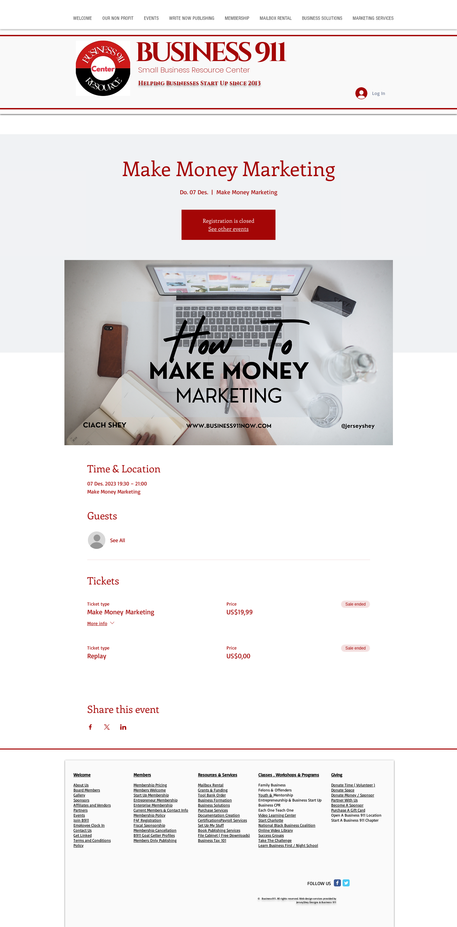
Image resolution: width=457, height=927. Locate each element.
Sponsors (81, 800)
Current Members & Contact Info (161, 810)
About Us (81, 784)
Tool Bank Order (212, 794)
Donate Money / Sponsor (352, 794)
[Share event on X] (107, 727)
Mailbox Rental (210, 784)
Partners (80, 810)
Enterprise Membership (153, 805)
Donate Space (342, 789)
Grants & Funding (212, 789)
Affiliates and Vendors (92, 805)
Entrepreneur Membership (155, 800)
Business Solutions (214, 805)
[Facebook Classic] (337, 882)
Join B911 (81, 820)
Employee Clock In (89, 825)
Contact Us (82, 830)
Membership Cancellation (155, 830)
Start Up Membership (151, 794)
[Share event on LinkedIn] (123, 727)
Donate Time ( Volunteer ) (353, 784)
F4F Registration (147, 820)
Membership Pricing (150, 784)
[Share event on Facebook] (90, 727)
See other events (228, 228)
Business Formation (215, 800)
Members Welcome (150, 789)
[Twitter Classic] (346, 882)
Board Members (86, 789)
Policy (78, 845)
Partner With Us (344, 800)
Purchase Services (213, 810)
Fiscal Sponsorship (149, 825)
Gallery (79, 794)
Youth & (265, 794)
